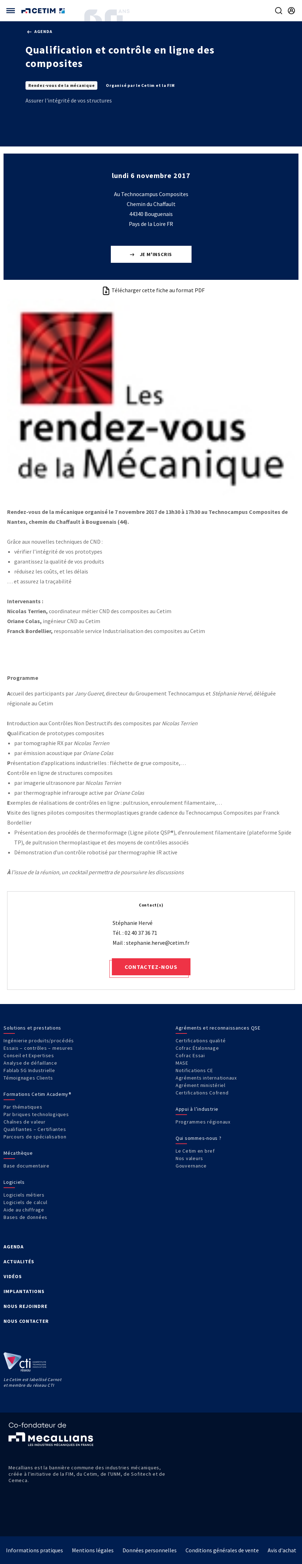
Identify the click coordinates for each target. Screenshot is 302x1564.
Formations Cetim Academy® (38, 1094)
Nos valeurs (189, 1158)
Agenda (39, 31)
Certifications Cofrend (202, 1092)
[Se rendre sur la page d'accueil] (43, 11)
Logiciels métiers (24, 1195)
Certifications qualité (201, 1040)
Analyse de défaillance (30, 1063)
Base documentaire (27, 1166)
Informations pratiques (34, 1550)
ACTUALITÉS (19, 1261)
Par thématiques (23, 1107)
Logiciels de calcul (25, 1202)
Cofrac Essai (190, 1055)
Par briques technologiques (36, 1114)
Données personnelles (149, 1550)
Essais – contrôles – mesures (38, 1048)
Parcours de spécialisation (35, 1136)
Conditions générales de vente (222, 1550)
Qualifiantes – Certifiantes (35, 1129)
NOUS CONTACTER (26, 1321)
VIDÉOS (13, 1276)
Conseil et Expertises (29, 1055)
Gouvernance (191, 1166)
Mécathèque (18, 1153)
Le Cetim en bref (195, 1151)
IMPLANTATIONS (24, 1291)
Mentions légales (93, 1550)
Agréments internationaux (206, 1078)
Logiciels (14, 1182)
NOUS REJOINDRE (25, 1306)
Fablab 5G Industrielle (29, 1070)
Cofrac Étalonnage (197, 1048)
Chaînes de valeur (25, 1122)
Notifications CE (194, 1070)
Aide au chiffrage (24, 1210)
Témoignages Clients (28, 1078)
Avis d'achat (282, 1550)
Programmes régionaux (203, 1122)
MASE (182, 1063)
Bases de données (25, 1217)
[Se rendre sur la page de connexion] (291, 10)
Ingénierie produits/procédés (39, 1040)
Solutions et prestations (32, 1028)
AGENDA (14, 1246)
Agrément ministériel (201, 1085)
